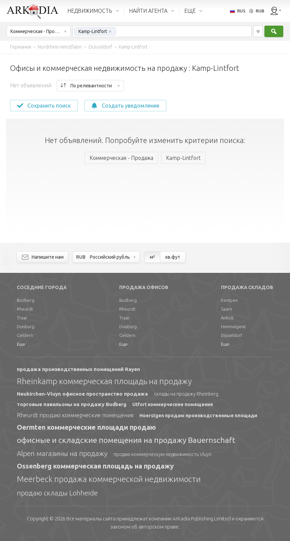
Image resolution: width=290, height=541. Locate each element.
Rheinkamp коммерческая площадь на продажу (104, 381)
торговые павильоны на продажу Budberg (71, 404)
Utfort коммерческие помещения (172, 404)
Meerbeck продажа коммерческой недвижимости (109, 479)
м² (152, 257)
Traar (22, 317)
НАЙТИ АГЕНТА (148, 11)
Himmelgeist (233, 326)
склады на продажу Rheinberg (186, 394)
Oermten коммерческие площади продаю (86, 427)
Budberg (25, 300)
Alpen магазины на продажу (62, 453)
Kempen (229, 300)
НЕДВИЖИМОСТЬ (89, 11)
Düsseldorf (231, 335)
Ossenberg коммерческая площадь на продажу (95, 466)
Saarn (226, 309)
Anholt (227, 317)
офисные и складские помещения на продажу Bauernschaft (126, 440)
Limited (201, 518)
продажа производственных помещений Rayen (78, 369)
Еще (21, 344)
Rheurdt (25, 309)
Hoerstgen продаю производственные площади (198, 415)
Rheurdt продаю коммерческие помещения (75, 415)
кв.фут (172, 257)
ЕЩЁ (190, 11)
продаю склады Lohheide (57, 493)
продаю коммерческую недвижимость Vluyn (163, 454)
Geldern (25, 335)
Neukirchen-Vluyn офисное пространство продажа (82, 394)
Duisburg (25, 326)
